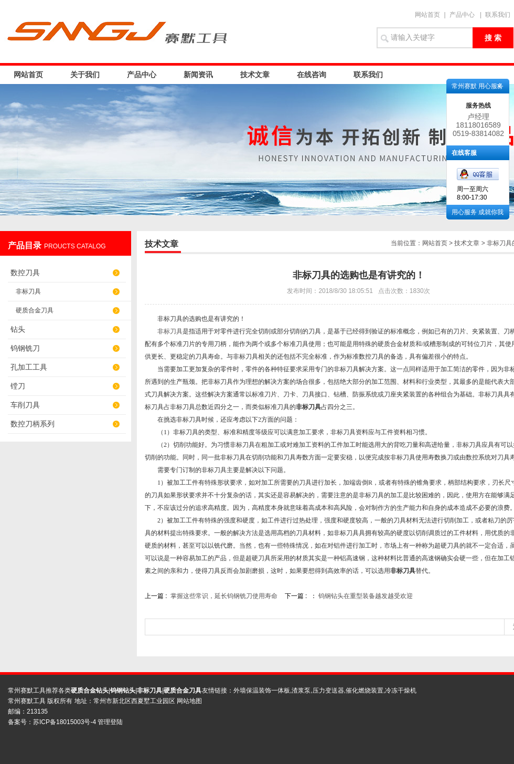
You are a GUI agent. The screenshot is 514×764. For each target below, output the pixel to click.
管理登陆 (110, 722)
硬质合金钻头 (90, 690)
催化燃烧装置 (364, 690)
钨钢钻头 (122, 690)
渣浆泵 (301, 690)
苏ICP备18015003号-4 (65, 722)
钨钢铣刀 (25, 348)
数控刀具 (25, 272)
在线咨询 (311, 74)
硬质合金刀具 (34, 310)
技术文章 (255, 74)
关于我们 (85, 74)
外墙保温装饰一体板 (261, 690)
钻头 (17, 329)
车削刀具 (25, 405)
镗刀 (17, 386)
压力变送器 (328, 690)
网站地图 (189, 701)
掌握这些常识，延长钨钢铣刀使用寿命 (223, 596)
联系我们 (497, 14)
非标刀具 (28, 291)
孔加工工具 (28, 367)
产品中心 (462, 14)
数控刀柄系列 (32, 424)
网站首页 (427, 14)
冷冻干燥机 (400, 690)
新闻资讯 (198, 74)
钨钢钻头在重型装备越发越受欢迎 (365, 596)
